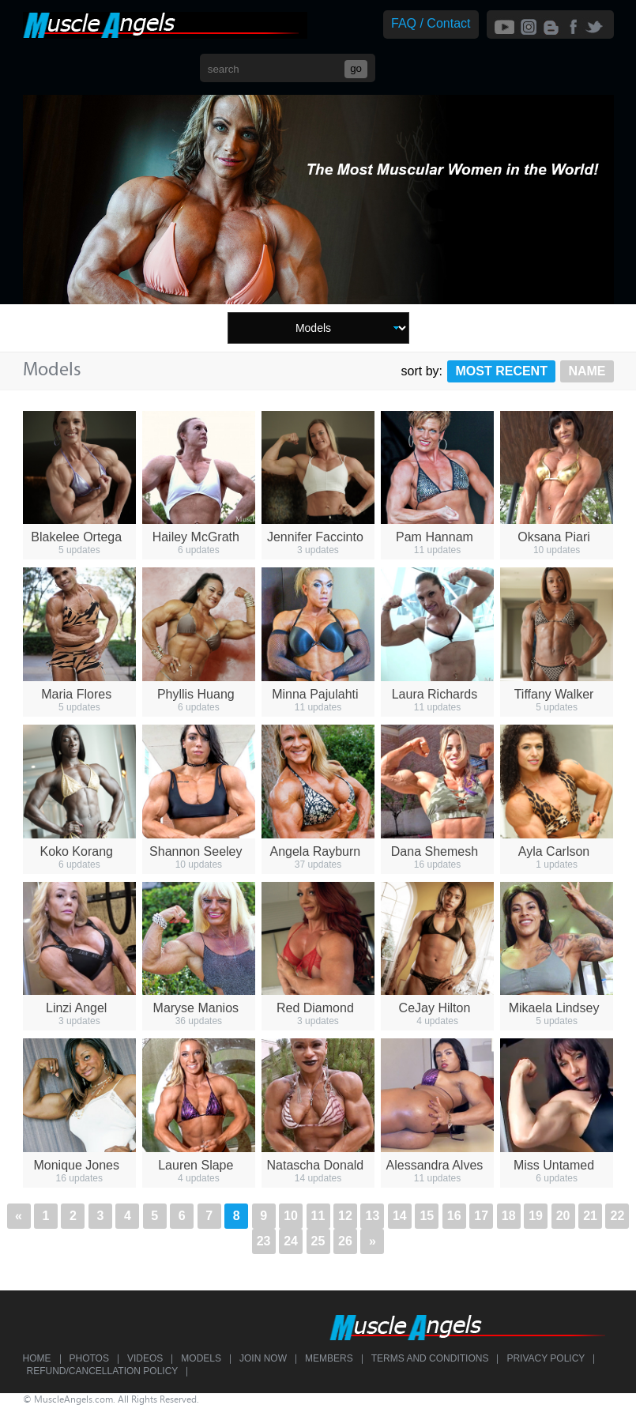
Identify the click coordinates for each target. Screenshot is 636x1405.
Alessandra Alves (435, 1165)
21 (590, 1215)
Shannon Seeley (195, 851)
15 (427, 1215)
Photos (89, 1358)
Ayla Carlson (553, 851)
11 (318, 1215)
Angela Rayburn (314, 851)
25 (318, 1241)
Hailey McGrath (195, 537)
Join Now (263, 1358)
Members (329, 1358)
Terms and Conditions (430, 1358)
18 (509, 1215)
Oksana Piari (553, 537)
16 (454, 1215)
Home (37, 1358)
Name (586, 371)
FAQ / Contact (430, 23)
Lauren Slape (195, 1165)
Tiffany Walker (554, 694)
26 (345, 1241)
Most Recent (501, 371)
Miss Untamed (554, 1165)
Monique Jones (76, 1165)
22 (618, 1215)
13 (373, 1215)
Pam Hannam (434, 537)
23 (264, 1241)
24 (291, 1241)
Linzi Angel (76, 1008)
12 (345, 1215)
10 (291, 1215)
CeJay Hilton (435, 1008)
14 (400, 1215)
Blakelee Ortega (76, 537)
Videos (145, 1358)
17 (481, 1215)
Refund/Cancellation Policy (103, 1371)
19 (536, 1215)
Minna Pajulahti (315, 694)
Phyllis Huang (196, 694)
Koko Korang (76, 851)
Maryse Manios (196, 1008)
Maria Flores (76, 694)
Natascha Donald (314, 1165)
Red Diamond (315, 1008)
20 (563, 1215)
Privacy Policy (545, 1358)
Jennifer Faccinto (315, 537)
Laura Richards (435, 694)
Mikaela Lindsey (554, 1008)
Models (201, 1358)
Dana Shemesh (434, 851)
